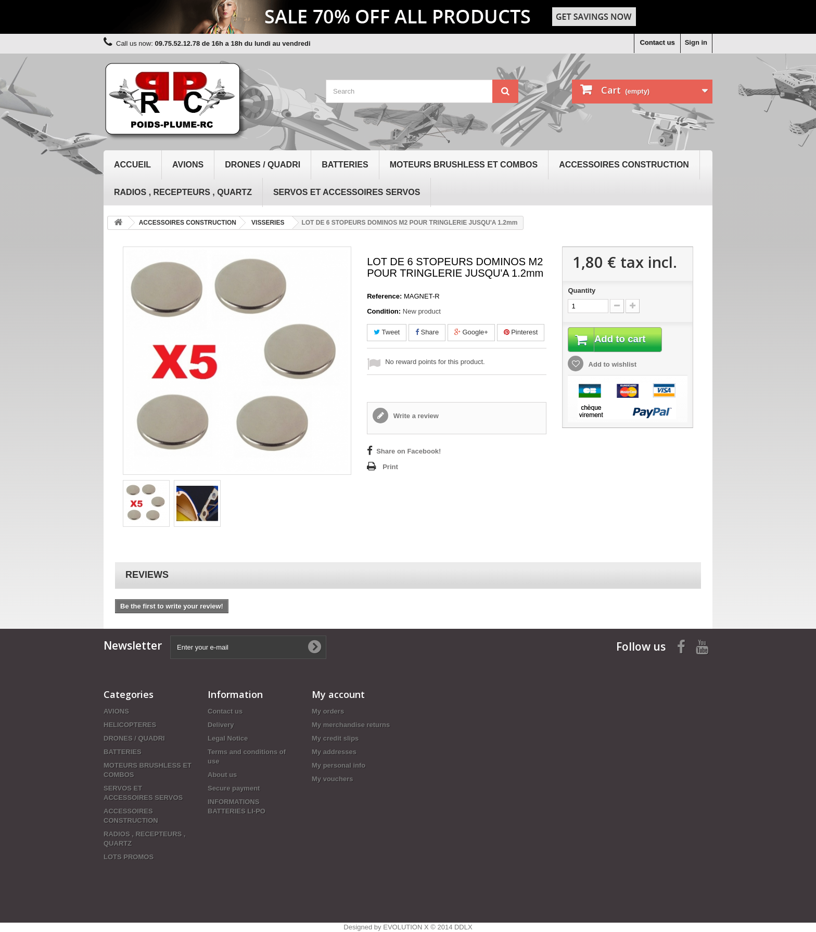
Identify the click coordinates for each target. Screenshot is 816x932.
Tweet (387, 332)
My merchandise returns (351, 725)
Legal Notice (228, 738)
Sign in (696, 42)
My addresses (334, 752)
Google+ (471, 332)
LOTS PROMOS (129, 857)
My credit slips (335, 738)
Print (390, 467)
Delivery (221, 725)
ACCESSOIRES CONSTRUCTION (624, 164)
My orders (328, 711)
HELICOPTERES (130, 725)
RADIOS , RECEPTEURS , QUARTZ (183, 192)
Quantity (581, 290)
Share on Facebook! (408, 451)
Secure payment (234, 788)
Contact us (657, 42)
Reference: (384, 296)
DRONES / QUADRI (262, 164)
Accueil (132, 164)
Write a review (415, 416)
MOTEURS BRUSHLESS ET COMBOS (464, 164)
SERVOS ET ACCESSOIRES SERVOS (346, 192)
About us (222, 775)
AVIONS (187, 164)
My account (338, 694)
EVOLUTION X (405, 927)
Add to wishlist (611, 365)
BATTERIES (345, 164)
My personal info (338, 765)
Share (427, 332)
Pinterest (521, 332)
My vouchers (332, 779)
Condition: (384, 311)
